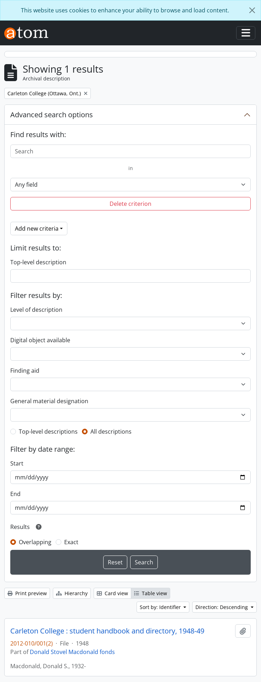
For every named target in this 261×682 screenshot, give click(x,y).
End (15, 494)
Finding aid (24, 370)
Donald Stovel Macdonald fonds (72, 652)
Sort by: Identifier (161, 607)
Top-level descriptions (48, 431)
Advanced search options (51, 114)
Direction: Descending (222, 607)
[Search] (130, 151)
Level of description (36, 310)
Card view (112, 593)
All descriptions (111, 431)
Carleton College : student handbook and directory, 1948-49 (107, 631)
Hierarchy (72, 593)
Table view (150, 593)
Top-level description (38, 262)
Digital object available (40, 340)
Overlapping (35, 542)
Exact (71, 542)
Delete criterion (130, 204)
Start (16, 463)
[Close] (252, 10)
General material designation (49, 401)
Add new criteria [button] (37, 228)
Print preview (27, 593)
